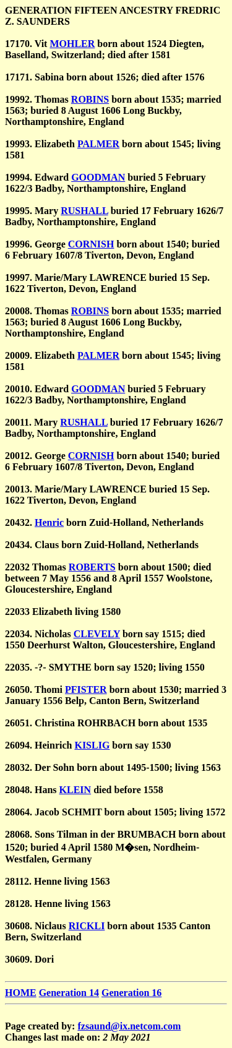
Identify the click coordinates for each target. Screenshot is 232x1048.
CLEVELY (97, 634)
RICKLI (87, 926)
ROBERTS (92, 567)
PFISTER (86, 689)
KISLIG (92, 745)
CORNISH (91, 244)
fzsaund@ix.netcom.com (129, 1026)
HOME (21, 992)
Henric (49, 522)
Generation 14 (69, 992)
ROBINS (90, 99)
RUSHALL (84, 210)
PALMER (98, 144)
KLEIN (75, 789)
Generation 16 (131, 992)
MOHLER (72, 43)
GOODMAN (98, 177)
